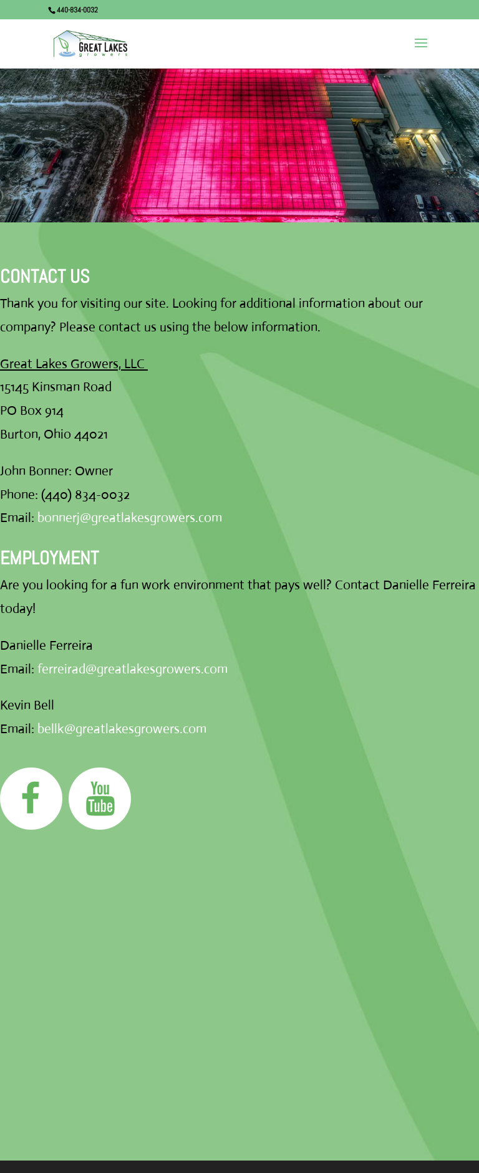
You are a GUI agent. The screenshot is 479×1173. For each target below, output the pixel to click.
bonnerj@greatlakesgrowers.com (129, 518)
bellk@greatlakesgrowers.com (121, 729)
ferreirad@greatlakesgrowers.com (132, 669)
